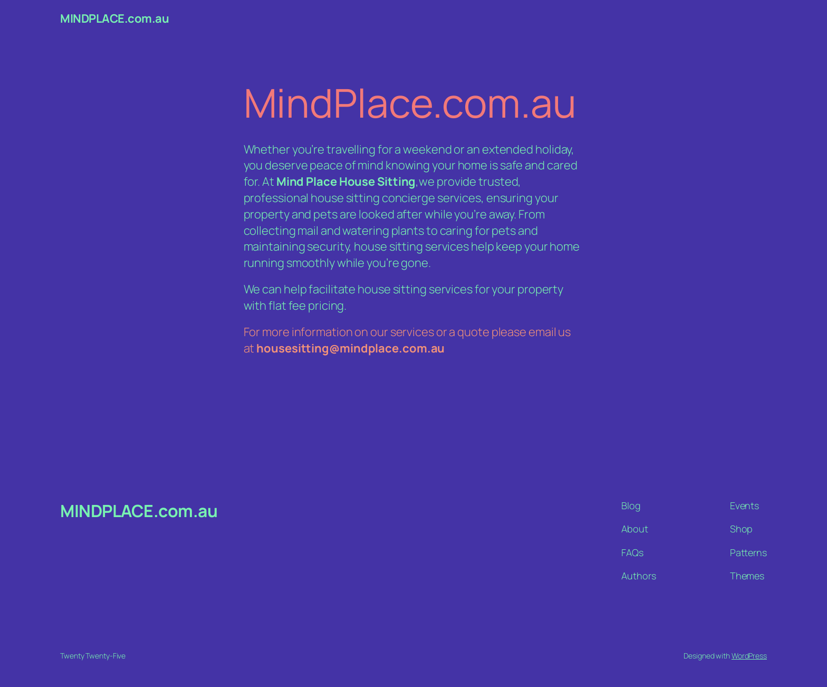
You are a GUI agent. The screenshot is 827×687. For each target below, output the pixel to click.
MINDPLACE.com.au (114, 18)
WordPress (749, 656)
